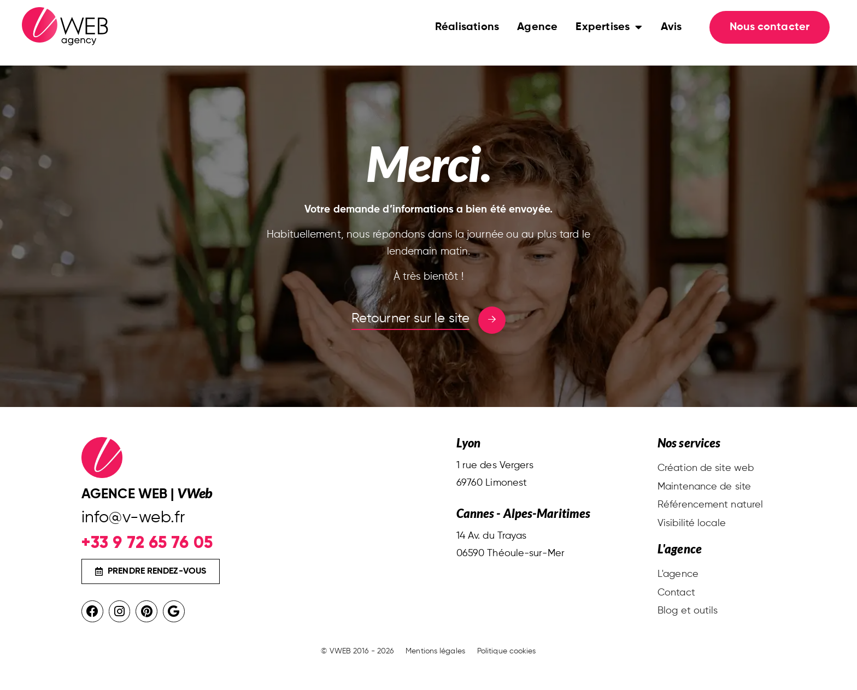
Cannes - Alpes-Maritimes (523, 513)
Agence (537, 38)
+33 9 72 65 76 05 (147, 542)
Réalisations (467, 38)
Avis (671, 38)
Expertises (609, 38)
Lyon (468, 442)
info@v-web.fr (133, 518)
